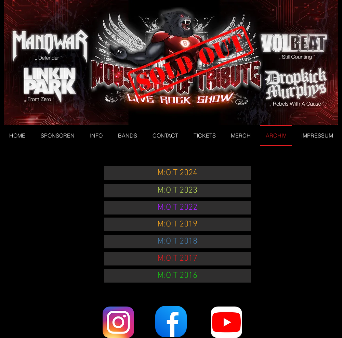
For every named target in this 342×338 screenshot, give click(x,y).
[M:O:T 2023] (177, 190)
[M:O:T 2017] (177, 258)
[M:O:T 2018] (177, 241)
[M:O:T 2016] (177, 276)
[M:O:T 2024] (177, 173)
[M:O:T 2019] (177, 224)
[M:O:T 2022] (177, 207)
